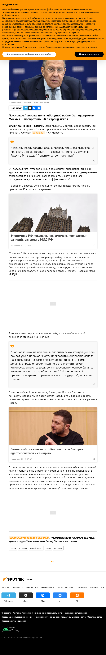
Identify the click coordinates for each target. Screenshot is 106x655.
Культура (81, 587)
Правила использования (75, 612)
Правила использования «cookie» (17, 616)
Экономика (47, 587)
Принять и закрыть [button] (89, 54)
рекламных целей (10, 30)
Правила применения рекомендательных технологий (60, 616)
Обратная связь (94, 616)
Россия (13, 548)
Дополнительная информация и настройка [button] (29, 54)
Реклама (17, 612)
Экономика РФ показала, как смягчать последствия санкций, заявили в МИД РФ (48, 237)
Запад (48, 548)
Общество (32, 587)
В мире (5, 587)
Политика (58, 548)
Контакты (26, 612)
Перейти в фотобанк (41, 102)
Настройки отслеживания (13, 621)
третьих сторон (50, 18)
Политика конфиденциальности (47, 612)
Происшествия (65, 587)
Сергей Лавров (36, 548)
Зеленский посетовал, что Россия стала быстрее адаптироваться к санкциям (46, 451)
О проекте (6, 612)
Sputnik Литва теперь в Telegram (29, 537)
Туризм (94, 587)
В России (23, 548)
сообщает (38, 132)
